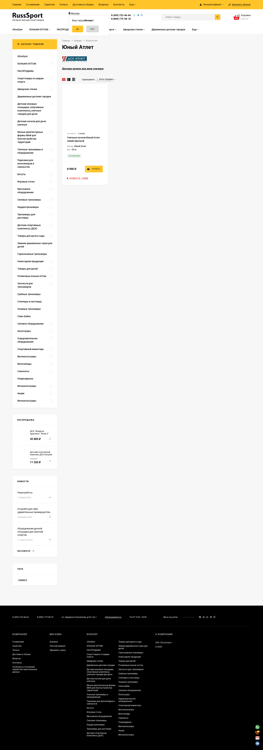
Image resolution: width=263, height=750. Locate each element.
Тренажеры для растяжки (99, 729)
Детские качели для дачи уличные (82, 68)
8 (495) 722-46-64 (121, 15)
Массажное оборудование (99, 716)
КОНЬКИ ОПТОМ (95, 646)
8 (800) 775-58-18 (121, 18)
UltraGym (91, 642)
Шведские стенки (95, 661)
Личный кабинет (58, 646)
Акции (121, 730)
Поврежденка (125, 722)
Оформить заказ (58, 650)
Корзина (54, 642)
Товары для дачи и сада (130, 642)
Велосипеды (124, 714)
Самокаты (123, 718)
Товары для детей (127, 661)
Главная (16, 4)
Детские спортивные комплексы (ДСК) (97, 734)
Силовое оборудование (129, 690)
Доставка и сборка (83, 4)
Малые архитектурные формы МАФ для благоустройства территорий (101, 688)
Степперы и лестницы (128, 678)
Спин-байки (123, 686)
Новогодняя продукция (129, 657)
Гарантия (49, 4)
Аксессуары (124, 694)
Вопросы (104, 4)
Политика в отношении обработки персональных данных (24, 669)
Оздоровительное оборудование (127, 700)
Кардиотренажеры (96, 725)
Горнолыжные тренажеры (130, 652)
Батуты (90, 708)
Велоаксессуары (126, 709)
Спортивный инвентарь (129, 705)
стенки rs (22, 580)
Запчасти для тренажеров (131, 669)
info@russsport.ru (113, 617)
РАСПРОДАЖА (94, 650)
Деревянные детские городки (101, 665)
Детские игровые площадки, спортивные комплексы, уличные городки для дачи (100, 672)
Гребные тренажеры (128, 673)
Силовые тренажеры (97, 720)
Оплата (64, 4)
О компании (32, 4)
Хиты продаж (105, 79)
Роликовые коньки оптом (130, 665)
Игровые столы (94, 712)
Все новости (25, 551)
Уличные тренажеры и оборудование (97, 695)
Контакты (118, 4)
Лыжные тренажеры (128, 682)
